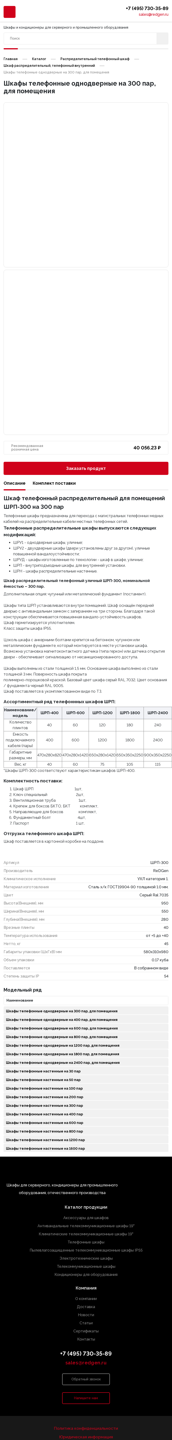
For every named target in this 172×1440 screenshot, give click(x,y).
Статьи (86, 1323)
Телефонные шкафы (86, 1242)
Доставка (86, 1307)
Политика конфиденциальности (86, 1428)
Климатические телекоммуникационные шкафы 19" (86, 1234)
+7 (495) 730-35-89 (147, 9)
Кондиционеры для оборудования (86, 1274)
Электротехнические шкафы (86, 1258)
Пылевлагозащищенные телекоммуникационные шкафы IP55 (86, 1250)
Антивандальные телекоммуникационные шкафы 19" (86, 1226)
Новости (86, 1315)
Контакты (86, 1339)
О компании (86, 1298)
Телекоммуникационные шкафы (86, 1266)
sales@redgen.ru (153, 15)
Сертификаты (86, 1331)
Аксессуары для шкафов (86, 1218)
